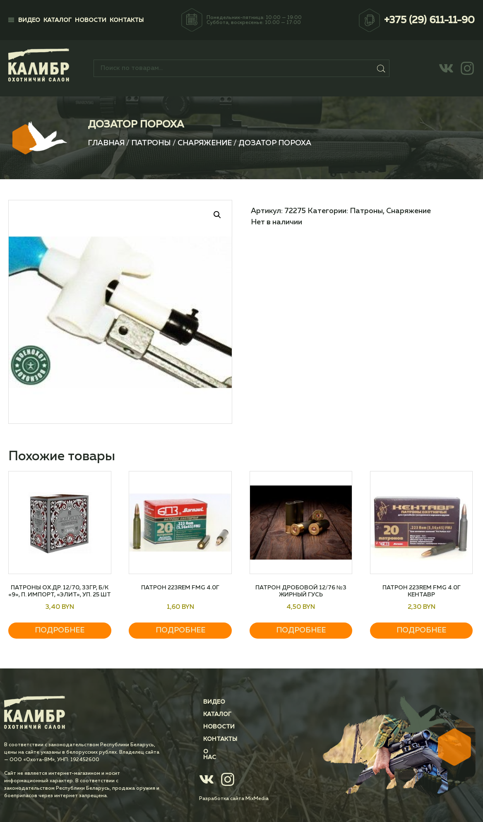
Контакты (127, 20)
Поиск (381, 68)
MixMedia (257, 793)
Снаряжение (205, 143)
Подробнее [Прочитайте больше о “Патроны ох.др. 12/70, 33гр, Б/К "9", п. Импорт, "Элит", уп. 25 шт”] (59, 630)
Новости (90, 20)
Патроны (151, 143)
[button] (217, 214)
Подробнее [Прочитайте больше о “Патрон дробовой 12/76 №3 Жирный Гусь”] (301, 630)
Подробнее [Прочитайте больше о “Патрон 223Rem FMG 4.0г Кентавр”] (421, 630)
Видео (29, 20)
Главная (106, 143)
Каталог (57, 20)
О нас (212, 752)
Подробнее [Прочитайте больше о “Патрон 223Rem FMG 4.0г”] (180, 630)
